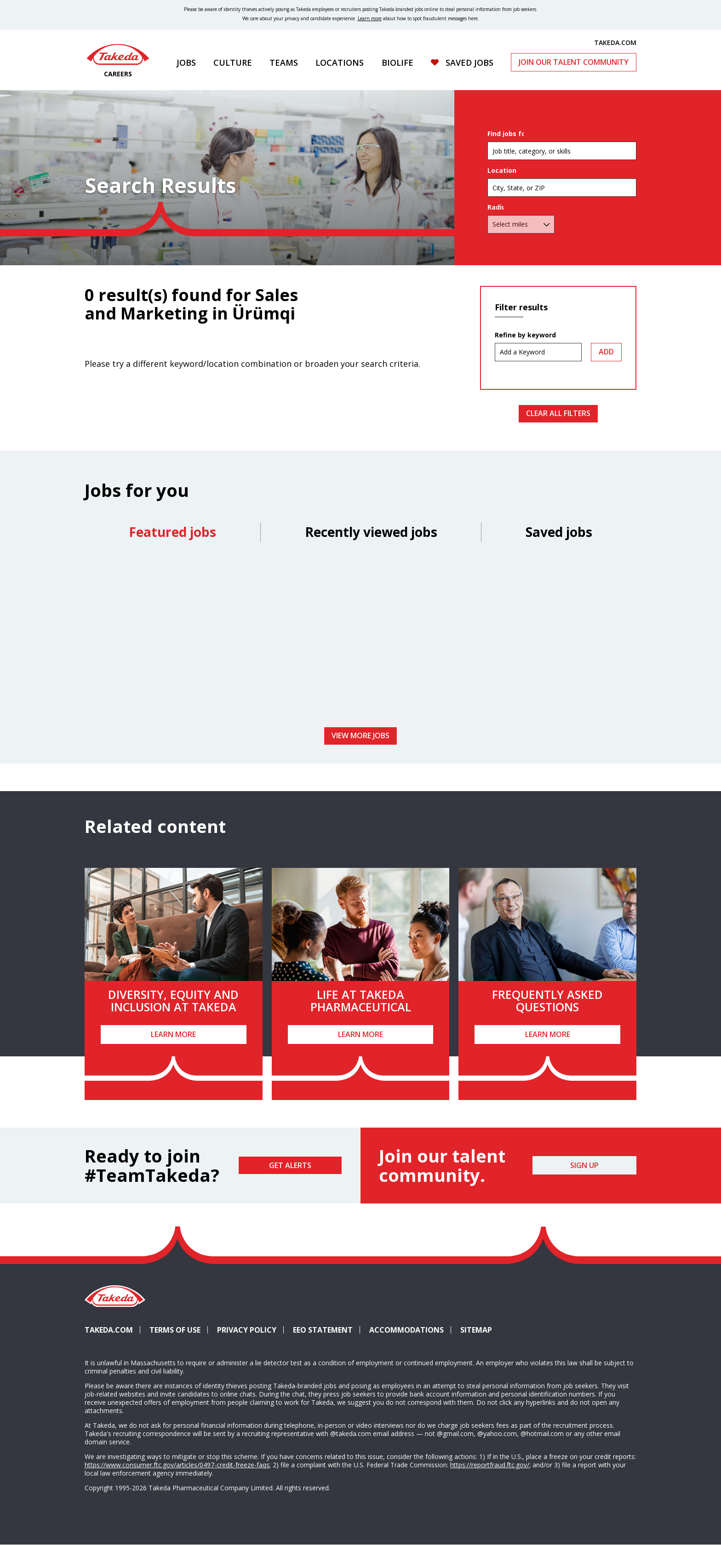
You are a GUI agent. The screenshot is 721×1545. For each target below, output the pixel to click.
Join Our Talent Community (574, 62)
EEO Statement (323, 1330)
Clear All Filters (558, 413)
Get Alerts (290, 1165)
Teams (283, 62)
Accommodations (410, 1330)
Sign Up (584, 1165)
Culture (232, 62)
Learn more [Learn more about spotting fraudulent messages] (370, 18)
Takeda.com (109, 1330)
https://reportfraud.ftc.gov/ (489, 1464)
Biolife (397, 62)
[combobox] (561, 205)
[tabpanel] (360, 637)
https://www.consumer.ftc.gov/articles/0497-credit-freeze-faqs (177, 1464)
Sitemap (476, 1330)
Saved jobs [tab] (559, 532)
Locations (339, 62)
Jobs (186, 62)
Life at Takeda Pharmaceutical (360, 1000)
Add (606, 352)
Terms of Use (174, 1330)
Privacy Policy (246, 1330)
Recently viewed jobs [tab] (371, 532)
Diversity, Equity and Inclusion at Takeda (173, 1000)
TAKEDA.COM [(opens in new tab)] (615, 42)
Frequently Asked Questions (547, 1000)
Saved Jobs (469, 62)
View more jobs (360, 735)
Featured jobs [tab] (172, 532)
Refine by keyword (525, 335)
